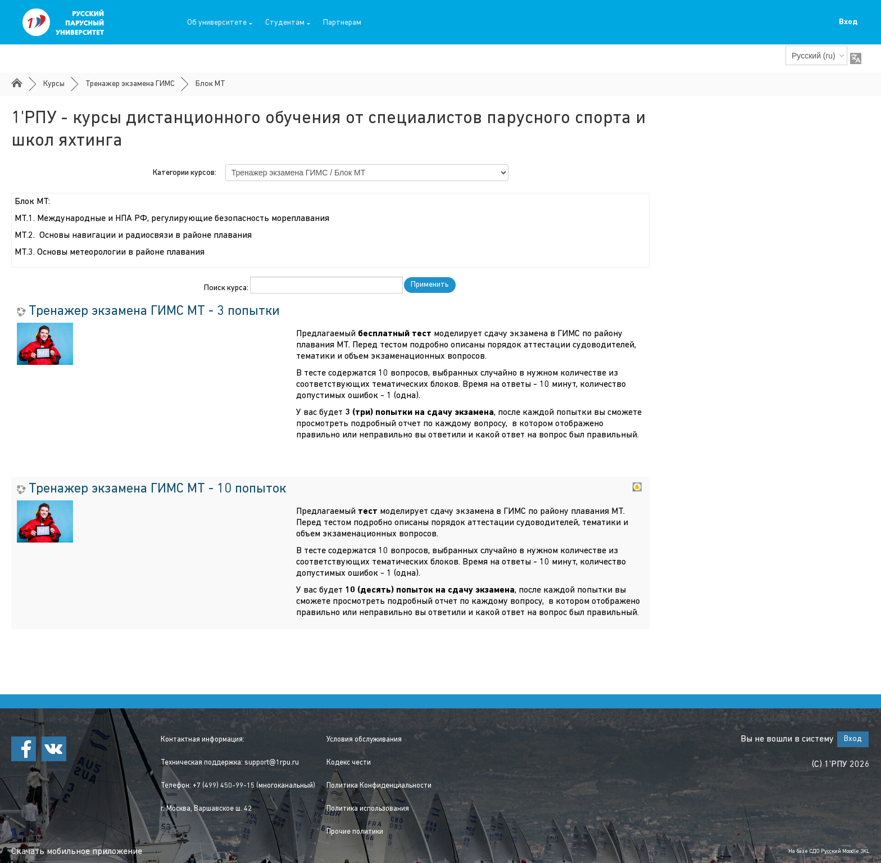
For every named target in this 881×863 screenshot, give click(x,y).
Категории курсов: (184, 173)
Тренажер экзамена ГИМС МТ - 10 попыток (157, 489)
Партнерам (342, 23)
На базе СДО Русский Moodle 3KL (829, 851)
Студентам (287, 23)
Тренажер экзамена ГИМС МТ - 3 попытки (154, 311)
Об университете (219, 23)
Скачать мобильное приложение (76, 851)
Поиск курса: (227, 288)
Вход (848, 22)
